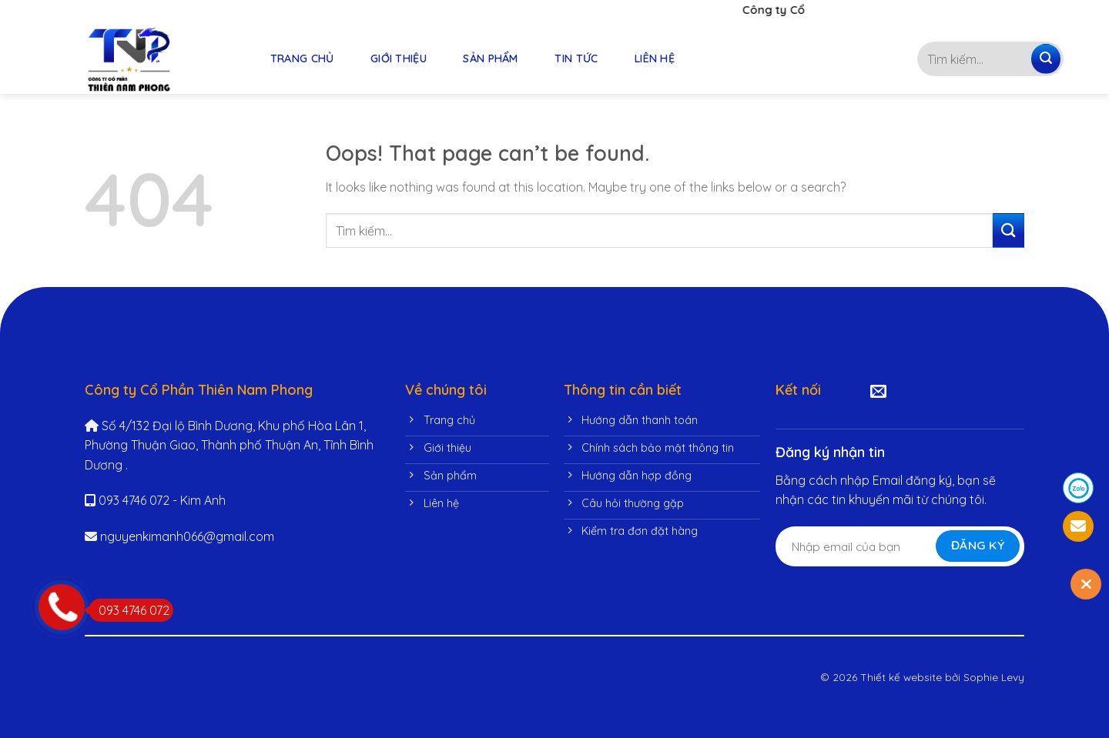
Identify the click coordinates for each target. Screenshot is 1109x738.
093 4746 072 (129, 610)
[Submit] (1045, 59)
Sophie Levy (993, 676)
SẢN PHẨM (490, 58)
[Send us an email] (878, 392)
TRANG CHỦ (302, 58)
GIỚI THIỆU (398, 58)
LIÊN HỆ (655, 58)
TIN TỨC (576, 58)
